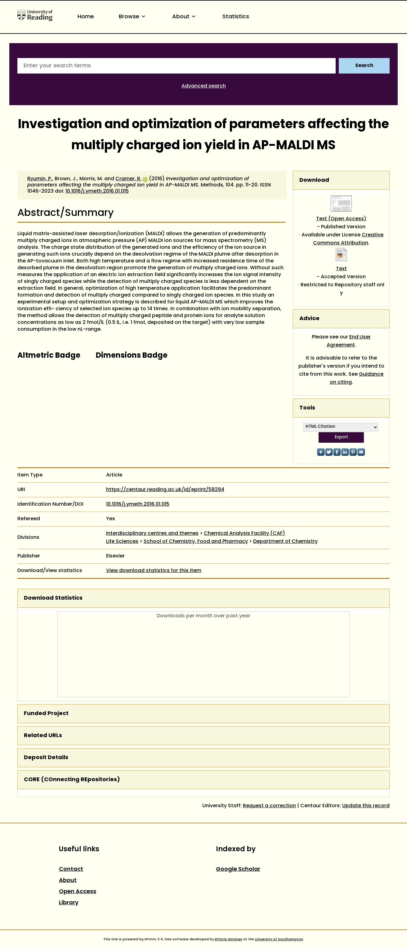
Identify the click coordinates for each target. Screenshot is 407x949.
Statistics (235, 16)
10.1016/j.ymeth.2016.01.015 (97, 191)
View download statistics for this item (153, 571)
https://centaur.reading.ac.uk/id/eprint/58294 (165, 490)
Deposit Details (46, 758)
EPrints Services (228, 939)
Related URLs (43, 736)
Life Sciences (122, 542)
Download (314, 180)
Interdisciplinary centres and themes (152, 534)
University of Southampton (279, 939)
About (185, 16)
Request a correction (269, 806)
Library (68, 903)
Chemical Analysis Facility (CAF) (244, 534)
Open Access (77, 892)
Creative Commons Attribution (348, 239)
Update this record (366, 806)
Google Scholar (238, 869)
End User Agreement (349, 341)
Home (86, 16)
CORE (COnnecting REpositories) (72, 780)
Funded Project (46, 713)
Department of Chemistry (285, 542)
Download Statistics (53, 598)
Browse (133, 16)
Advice (309, 319)
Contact (71, 869)
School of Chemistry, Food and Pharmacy (196, 542)
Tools (307, 408)
